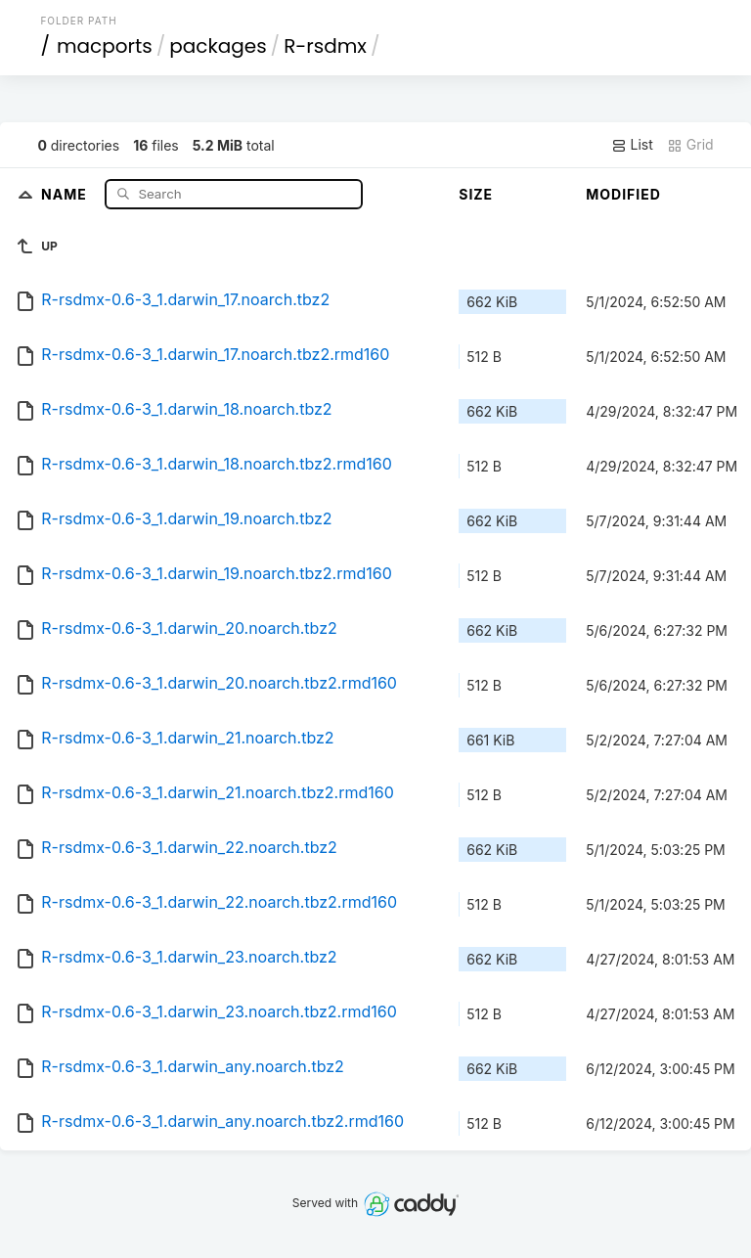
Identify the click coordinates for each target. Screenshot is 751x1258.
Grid (690, 145)
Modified (623, 194)
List (632, 145)
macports (105, 46)
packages (217, 46)
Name (66, 193)
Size (476, 194)
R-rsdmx (325, 46)
